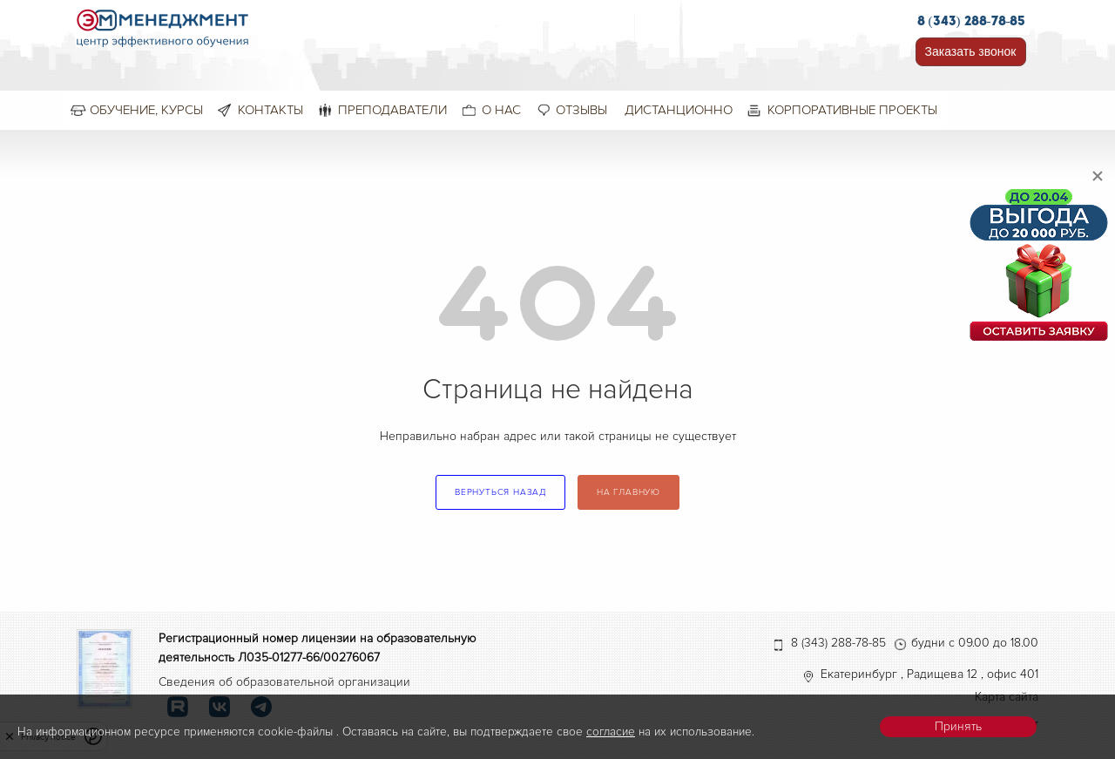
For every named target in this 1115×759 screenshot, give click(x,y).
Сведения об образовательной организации (284, 681)
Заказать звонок (971, 51)
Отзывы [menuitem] (581, 110)
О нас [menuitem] (501, 110)
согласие (610, 731)
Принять (958, 726)
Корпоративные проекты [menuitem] (852, 110)
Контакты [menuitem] (270, 110)
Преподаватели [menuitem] (392, 110)
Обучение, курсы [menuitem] (146, 110)
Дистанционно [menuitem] (679, 110)
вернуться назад (500, 492)
